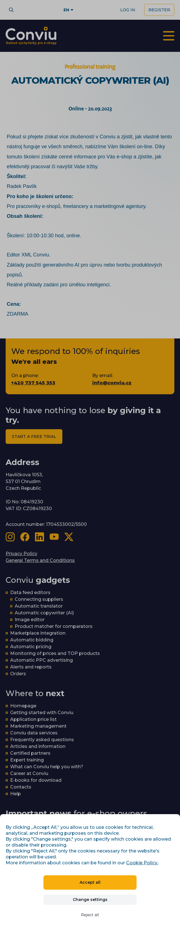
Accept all (90, 882)
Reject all (90, 914)
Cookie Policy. (142, 862)
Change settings (90, 899)
